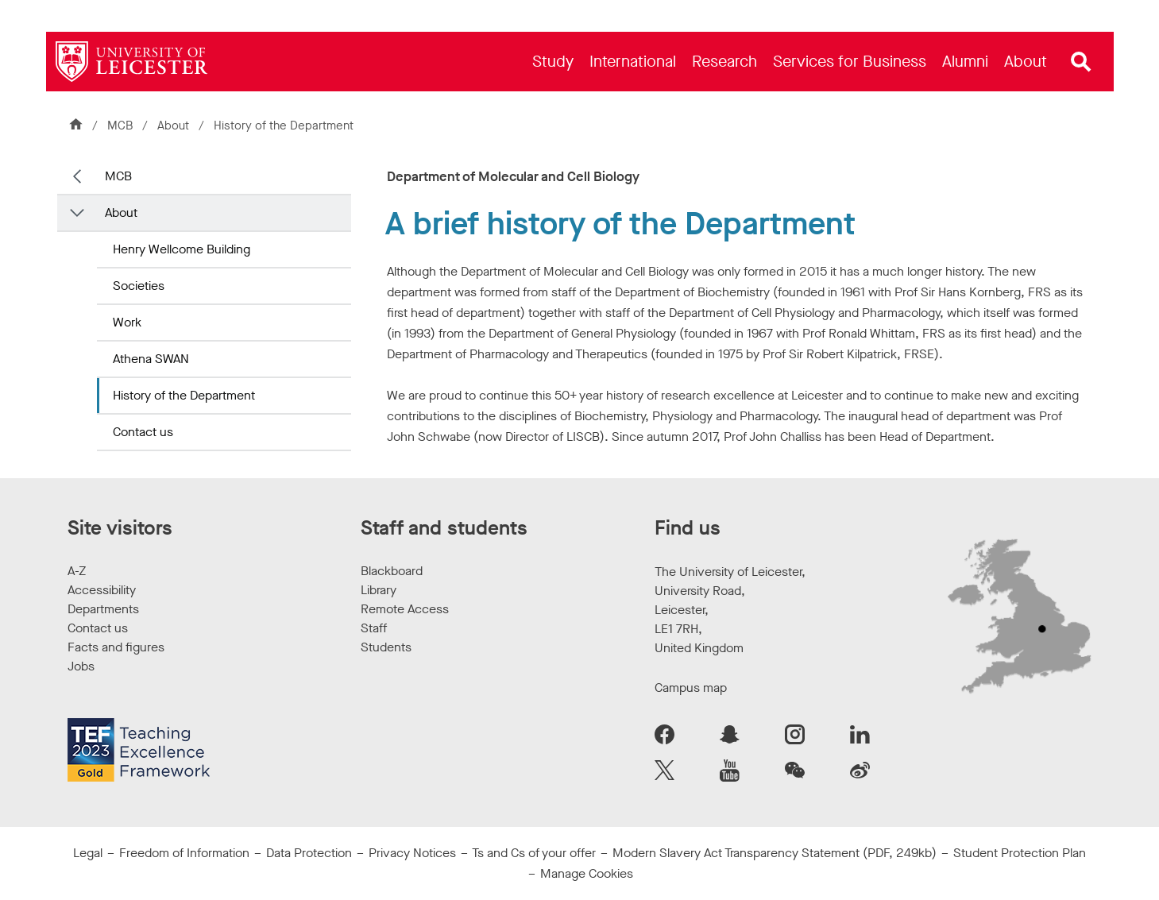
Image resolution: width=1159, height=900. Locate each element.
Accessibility (102, 589)
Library (378, 589)
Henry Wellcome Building (181, 249)
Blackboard (392, 570)
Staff (374, 628)
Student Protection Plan (1019, 852)
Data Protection (309, 852)
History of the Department (184, 395)
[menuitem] (552, 61)
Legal (87, 852)
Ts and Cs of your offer (534, 852)
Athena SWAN (151, 358)
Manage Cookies (586, 873)
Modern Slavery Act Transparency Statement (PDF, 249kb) (774, 852)
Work (127, 322)
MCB (120, 125)
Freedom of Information (184, 852)
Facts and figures (116, 647)
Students (386, 647)
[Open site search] (1081, 62)
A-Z (77, 570)
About (173, 125)
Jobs (81, 666)
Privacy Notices (412, 852)
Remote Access (405, 609)
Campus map (691, 687)
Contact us (143, 431)
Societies (138, 285)
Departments (103, 609)
